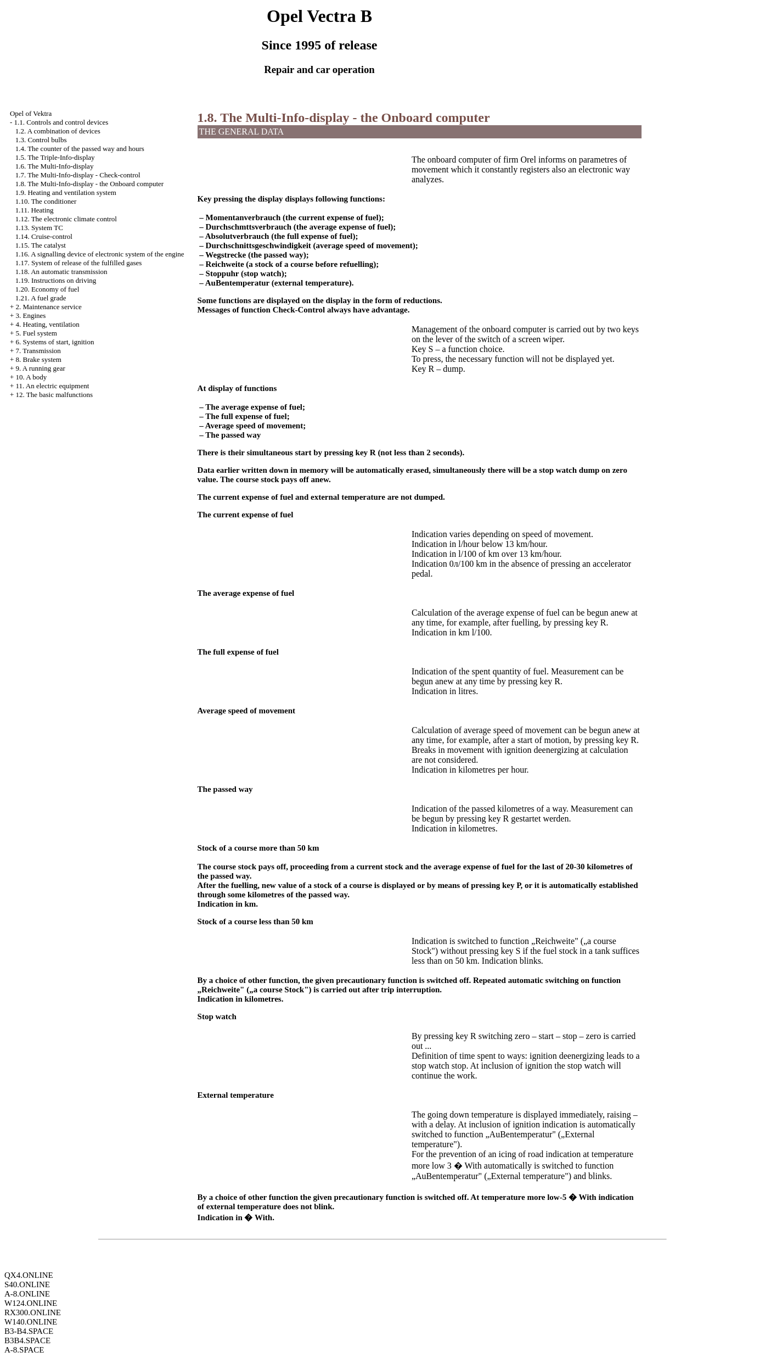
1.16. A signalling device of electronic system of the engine (99, 254)
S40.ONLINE (27, 1284)
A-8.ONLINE (27, 1293)
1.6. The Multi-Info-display (54, 166)
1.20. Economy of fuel (47, 289)
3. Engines (30, 315)
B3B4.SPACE (27, 1340)
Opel (31, 113)
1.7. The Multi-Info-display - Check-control (77, 175)
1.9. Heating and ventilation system (65, 192)
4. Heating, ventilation (47, 324)
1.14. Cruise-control (43, 236)
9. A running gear (40, 368)
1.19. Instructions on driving (56, 280)
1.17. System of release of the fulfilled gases (78, 263)
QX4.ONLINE (28, 1275)
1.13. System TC (39, 228)
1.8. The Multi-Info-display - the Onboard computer (89, 184)
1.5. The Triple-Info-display (55, 157)
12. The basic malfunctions (54, 394)
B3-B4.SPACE (28, 1331)
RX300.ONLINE (32, 1312)
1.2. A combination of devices (57, 131)
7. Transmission (37, 351)
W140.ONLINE (30, 1321)
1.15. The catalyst (40, 245)
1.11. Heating (34, 210)
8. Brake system (38, 359)
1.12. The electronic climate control (66, 219)
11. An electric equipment (52, 386)
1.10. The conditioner (46, 201)
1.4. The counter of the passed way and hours (79, 148)
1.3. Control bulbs (41, 140)
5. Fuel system (36, 333)
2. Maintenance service (48, 307)
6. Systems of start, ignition (54, 342)
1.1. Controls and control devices (61, 122)
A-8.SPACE (24, 1349)
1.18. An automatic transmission (61, 271)
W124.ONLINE (30, 1303)
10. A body (31, 377)
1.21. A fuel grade (40, 298)
